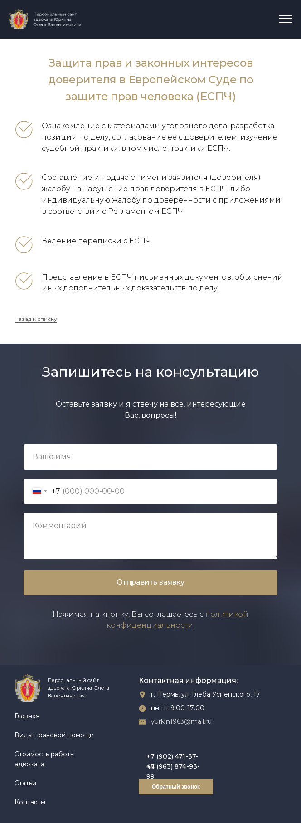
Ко (19, 802)
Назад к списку (36, 318)
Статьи (25, 783)
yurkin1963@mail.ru (181, 721)
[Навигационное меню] (285, 19)
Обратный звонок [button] (176, 787)
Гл (18, 716)
